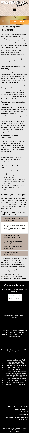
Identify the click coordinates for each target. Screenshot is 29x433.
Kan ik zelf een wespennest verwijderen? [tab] (12, 247)
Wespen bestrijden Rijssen (16, 367)
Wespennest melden (19, 22)
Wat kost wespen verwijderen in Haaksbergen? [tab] (13, 219)
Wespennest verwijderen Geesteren (16, 375)
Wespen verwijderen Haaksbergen (16, 373)
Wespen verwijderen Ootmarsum (16, 380)
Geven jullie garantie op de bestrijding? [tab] (12, 242)
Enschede (4, 161)
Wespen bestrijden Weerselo (16, 382)
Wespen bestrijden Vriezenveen (16, 371)
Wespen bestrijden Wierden (16, 369)
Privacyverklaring (18, 428)
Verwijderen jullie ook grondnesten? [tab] (10, 253)
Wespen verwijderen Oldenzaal (16, 364)
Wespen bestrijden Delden (16, 377)
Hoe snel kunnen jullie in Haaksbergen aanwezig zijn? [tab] (12, 236)
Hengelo (19, 159)
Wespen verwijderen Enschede (16, 360)
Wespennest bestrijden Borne (16, 362)
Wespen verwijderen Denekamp (16, 379)
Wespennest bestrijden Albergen (16, 384)
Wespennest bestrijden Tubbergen (16, 365)
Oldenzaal (12, 161)
